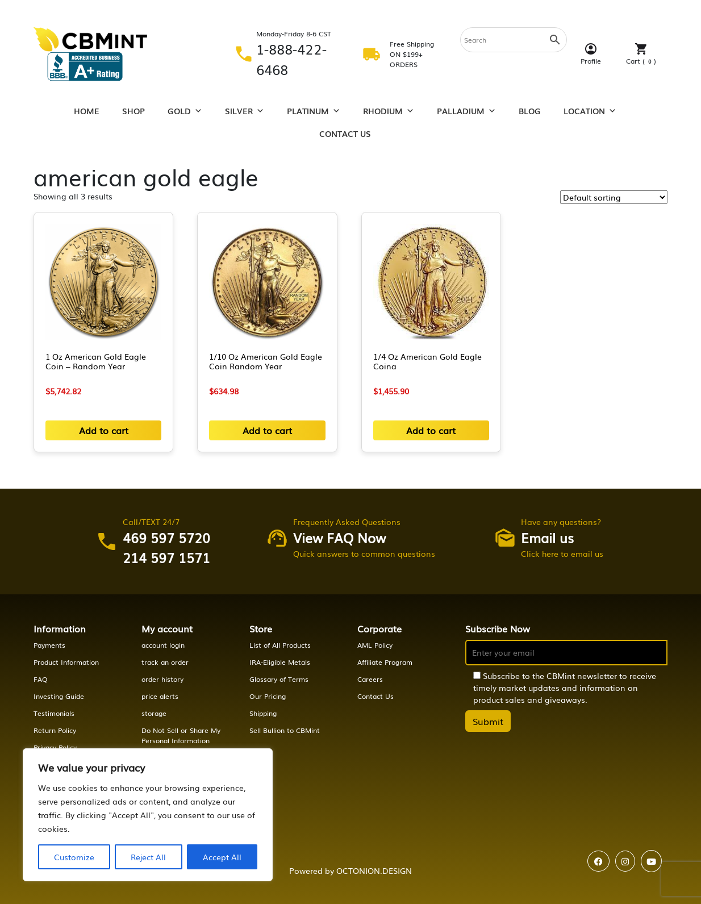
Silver (244, 110)
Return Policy (55, 730)
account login (163, 645)
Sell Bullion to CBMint (284, 730)
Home (86, 110)
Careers (370, 679)
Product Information (66, 662)
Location (590, 110)
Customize (74, 857)
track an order (165, 662)
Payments (49, 645)
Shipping (263, 713)
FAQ (41, 679)
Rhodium (388, 110)
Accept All (222, 857)
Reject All (148, 857)
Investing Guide (59, 696)
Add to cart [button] (103, 430)
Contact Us (345, 133)
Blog (530, 110)
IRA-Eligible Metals (279, 662)
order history (162, 679)
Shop (133, 110)
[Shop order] (613, 197)
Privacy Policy (55, 747)
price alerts (159, 696)
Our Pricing (267, 696)
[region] (148, 814)
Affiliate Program (384, 662)
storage (153, 713)
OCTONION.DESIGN (374, 870)
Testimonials (54, 713)
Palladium (466, 110)
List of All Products (280, 645)
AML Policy (375, 645)
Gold (185, 110)
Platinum (313, 110)
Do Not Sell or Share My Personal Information (180, 735)
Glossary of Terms (278, 679)
